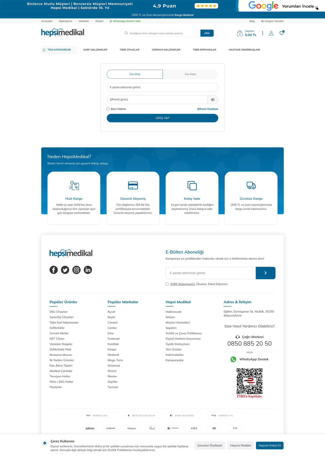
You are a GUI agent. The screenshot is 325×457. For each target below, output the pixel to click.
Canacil (113, 322)
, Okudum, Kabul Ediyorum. (197, 284)
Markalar (84, 21)
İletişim (99, 21)
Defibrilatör (57, 328)
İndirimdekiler (175, 355)
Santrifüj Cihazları (61, 317)
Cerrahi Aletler (59, 333)
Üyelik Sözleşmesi (177, 344)
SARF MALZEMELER (95, 49)
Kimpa (112, 349)
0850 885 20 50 (249, 343)
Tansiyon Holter (60, 376)
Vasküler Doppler (61, 344)
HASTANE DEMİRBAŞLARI (244, 49)
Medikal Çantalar (61, 371)
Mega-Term (115, 360)
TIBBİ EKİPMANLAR (204, 49)
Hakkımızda (173, 312)
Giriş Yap (163, 118)
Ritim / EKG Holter (61, 382)
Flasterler (56, 387)
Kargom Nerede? (272, 21)
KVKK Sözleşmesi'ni (182, 284)
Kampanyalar (175, 360)
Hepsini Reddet (240, 445)
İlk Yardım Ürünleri (62, 360)
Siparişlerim (65, 21)
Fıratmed (114, 338)
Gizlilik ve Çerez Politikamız (184, 333)
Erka (111, 333)
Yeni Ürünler (174, 349)
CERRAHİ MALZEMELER (166, 49)
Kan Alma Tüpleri (61, 365)
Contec (112, 328)
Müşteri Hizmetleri (178, 322)
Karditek (113, 344)
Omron (112, 371)
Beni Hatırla (116, 109)
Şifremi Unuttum (207, 109)
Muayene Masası (61, 355)
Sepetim (171, 328)
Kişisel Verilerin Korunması (183, 338)
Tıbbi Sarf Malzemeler (64, 322)
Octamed (114, 365)
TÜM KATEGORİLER (59, 49)
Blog (252, 21)
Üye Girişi (134, 74)
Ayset (111, 312)
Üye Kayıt (190, 74)
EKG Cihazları (59, 312)
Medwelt (113, 355)
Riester (112, 376)
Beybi (111, 317)
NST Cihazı (57, 338)
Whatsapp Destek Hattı (125, 21)
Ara (207, 33)
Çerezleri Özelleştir (209, 445)
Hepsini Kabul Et (270, 445)
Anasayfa (46, 21)
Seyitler (113, 382)
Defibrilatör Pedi (60, 349)
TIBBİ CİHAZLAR (129, 49)
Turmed (113, 387)
